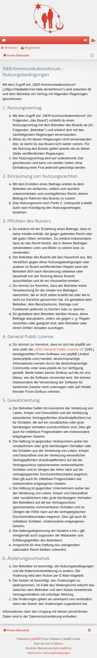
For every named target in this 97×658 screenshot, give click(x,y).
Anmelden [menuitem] (86, 41)
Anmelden (11, 47)
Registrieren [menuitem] (94, 41)
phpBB (35, 639)
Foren (5, 41)
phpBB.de (65, 648)
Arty (47, 643)
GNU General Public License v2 (59, 349)
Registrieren (32, 47)
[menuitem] (34, 653)
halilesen (58, 643)
